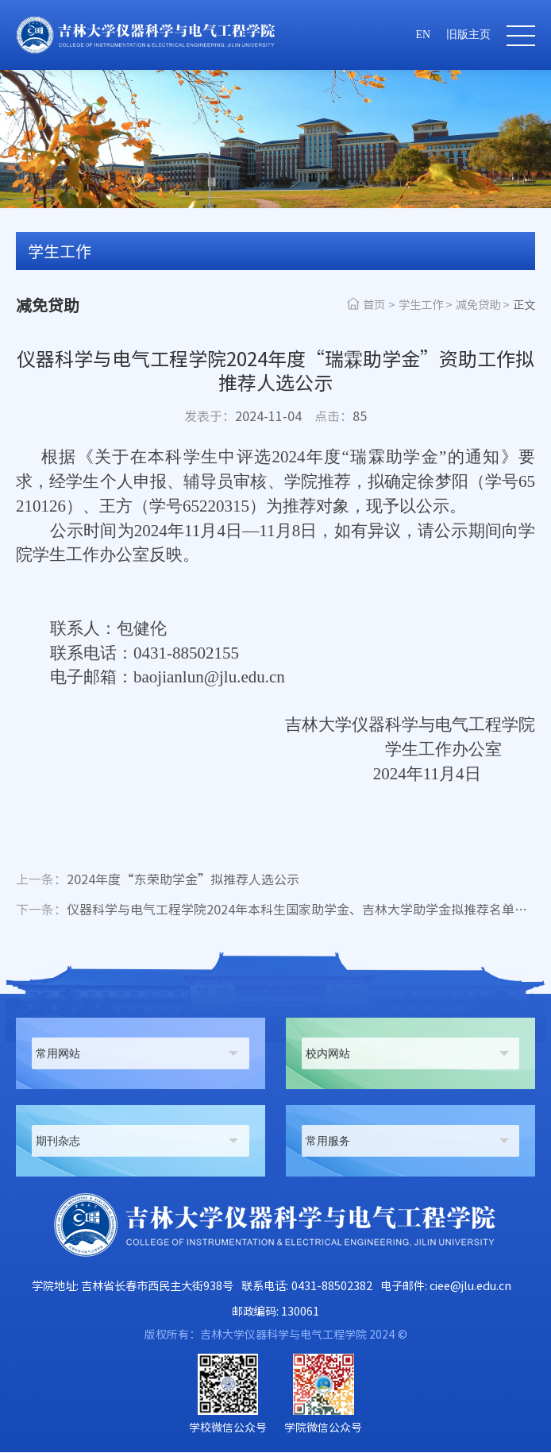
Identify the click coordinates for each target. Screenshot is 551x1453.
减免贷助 (478, 305)
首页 (374, 305)
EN (422, 35)
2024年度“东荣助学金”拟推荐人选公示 (157, 880)
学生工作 (421, 305)
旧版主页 (468, 35)
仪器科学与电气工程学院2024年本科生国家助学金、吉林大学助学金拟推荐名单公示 (275, 910)
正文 (524, 305)
